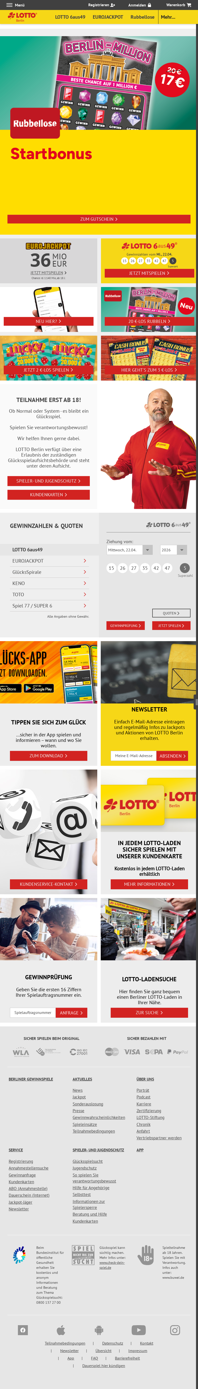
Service (16, 1149)
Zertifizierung (149, 1110)
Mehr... (168, 17)
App (140, 1149)
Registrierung (21, 1161)
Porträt (143, 1090)
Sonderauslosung (88, 1104)
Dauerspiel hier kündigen (103, 1365)
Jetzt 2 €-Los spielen (48, 370)
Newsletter (19, 1209)
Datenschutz (112, 1343)
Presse (78, 1110)
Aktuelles (82, 1079)
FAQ (94, 1358)
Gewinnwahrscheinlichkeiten (99, 1117)
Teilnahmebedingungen (94, 1131)
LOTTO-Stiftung (150, 1117)
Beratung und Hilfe (90, 1214)
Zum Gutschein (99, 219)
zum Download (49, 756)
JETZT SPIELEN (171, 625)
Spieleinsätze (85, 1124)
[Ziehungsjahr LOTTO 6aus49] (173, 550)
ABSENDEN (173, 756)
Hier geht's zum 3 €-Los (149, 370)
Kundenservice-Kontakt (49, 884)
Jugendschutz (85, 1168)
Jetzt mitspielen (149, 273)
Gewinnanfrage (22, 1175)
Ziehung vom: (119, 541)
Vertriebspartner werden (159, 1138)
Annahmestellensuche (29, 1168)
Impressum (137, 1350)
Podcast (143, 1097)
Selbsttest (82, 1194)
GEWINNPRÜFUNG (125, 625)
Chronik (143, 1124)
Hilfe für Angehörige (91, 1188)
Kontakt (146, 1343)
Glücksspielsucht (88, 1161)
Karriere (144, 1104)
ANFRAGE (71, 1013)
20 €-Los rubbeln (149, 321)
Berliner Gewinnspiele (31, 1079)
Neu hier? (48, 321)
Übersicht (103, 1350)
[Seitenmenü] (196, 699)
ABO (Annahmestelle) (28, 1188)
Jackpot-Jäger (20, 1202)
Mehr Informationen (149, 884)
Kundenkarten (48, 494)
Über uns (145, 1079)
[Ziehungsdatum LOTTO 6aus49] (129, 550)
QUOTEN (171, 613)
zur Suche (149, 1012)
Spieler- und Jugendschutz (48, 481)
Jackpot (79, 1097)
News (78, 1090)
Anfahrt (143, 1131)
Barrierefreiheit (127, 1358)
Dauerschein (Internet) (29, 1195)
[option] (99, 135)
